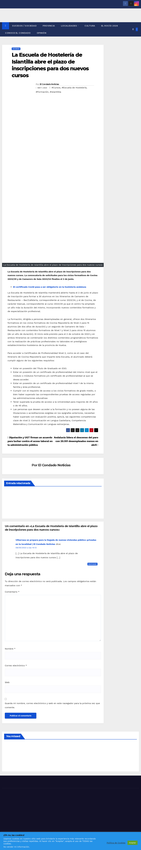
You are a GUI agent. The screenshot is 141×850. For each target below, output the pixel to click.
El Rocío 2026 (109, 26)
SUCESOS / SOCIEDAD (24, 26)
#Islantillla (55, 92)
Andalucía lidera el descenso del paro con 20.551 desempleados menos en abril (76, 441)
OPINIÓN (41, 33)
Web (7, 682)
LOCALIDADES (69, 26)
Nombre (10, 648)
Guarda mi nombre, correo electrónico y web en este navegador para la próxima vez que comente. (52, 705)
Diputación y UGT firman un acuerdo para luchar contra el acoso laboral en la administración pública (30, 441)
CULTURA (90, 26)
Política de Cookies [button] (116, 843)
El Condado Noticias (49, 84)
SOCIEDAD (16, 48)
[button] (133, 29)
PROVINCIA (49, 26)
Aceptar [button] (132, 843)
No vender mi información (16, 847)
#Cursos (56, 87)
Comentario (12, 591)
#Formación (42, 92)
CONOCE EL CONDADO (18, 33)
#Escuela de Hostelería (74, 87)
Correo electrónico (16, 665)
